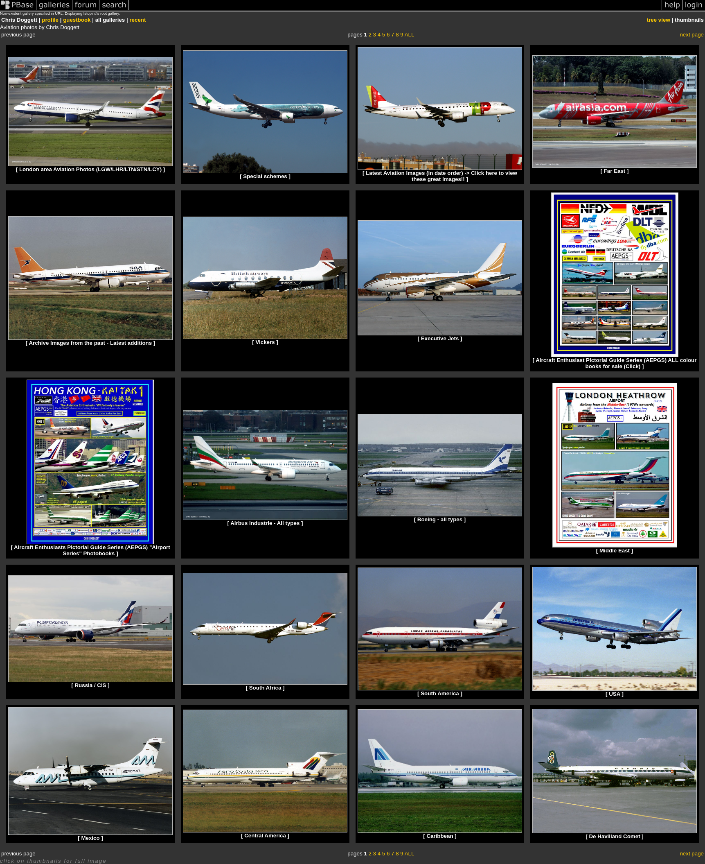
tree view (658, 20)
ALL (409, 35)
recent (137, 20)
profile (50, 20)
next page (692, 35)
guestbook (76, 20)
